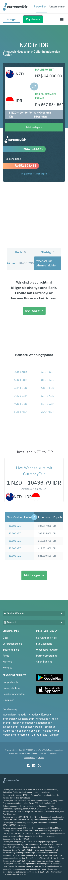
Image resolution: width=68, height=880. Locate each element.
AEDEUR (20, 380)
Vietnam (54, 734)
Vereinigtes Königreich (16, 734)
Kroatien (34, 714)
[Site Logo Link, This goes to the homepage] (15, 7)
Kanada (21, 714)
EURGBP (47, 404)
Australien (9, 714)
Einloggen (11, 19)
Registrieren (33, 19)
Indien (54, 718)
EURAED (20, 412)
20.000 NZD (15, 533)
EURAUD (20, 372)
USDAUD (47, 380)
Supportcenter (11, 682)
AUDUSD (20, 404)
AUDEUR (47, 412)
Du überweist (44, 69)
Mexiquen (28, 722)
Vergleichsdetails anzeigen (34, 173)
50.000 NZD (15, 555)
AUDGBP (47, 372)
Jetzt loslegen (34, 310)
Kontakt (7, 667)
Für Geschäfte (44, 643)
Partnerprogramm (46, 655)
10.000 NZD (15, 525)
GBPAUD (47, 396)
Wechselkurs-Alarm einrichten (46, 263)
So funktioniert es (46, 637)
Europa (45, 714)
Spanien (21, 730)
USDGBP (20, 396)
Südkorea (8, 730)
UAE (56, 730)
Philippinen (26, 726)
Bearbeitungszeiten (14, 694)
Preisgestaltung (11, 688)
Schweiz (34, 730)
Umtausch (8, 700)
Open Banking (44, 661)
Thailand (46, 730)
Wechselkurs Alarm (47, 649)
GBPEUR (47, 388)
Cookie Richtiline (31, 753)
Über (5, 637)
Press (6, 655)
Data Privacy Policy (16, 753)
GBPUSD (20, 388)
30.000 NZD (15, 540)
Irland (6, 722)
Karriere (7, 661)
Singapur (50, 726)
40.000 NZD (15, 548)
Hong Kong (41, 718)
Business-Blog (11, 649)
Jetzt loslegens (34, 127)
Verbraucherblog (12, 643)
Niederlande (43, 722)
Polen (38, 726)
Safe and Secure (29, 758)
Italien (15, 722)
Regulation (53, 753)
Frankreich (9, 718)
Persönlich (40, 6)
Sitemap (41, 758)
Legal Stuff (43, 753)
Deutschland (25, 718)
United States (39, 734)
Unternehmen (57, 6)
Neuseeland (10, 726)
